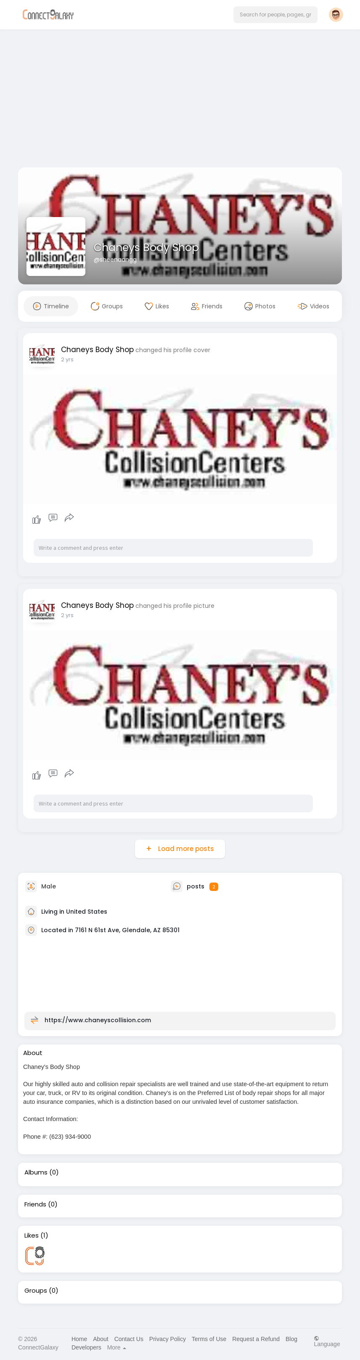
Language (327, 1341)
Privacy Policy (167, 1339)
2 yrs (67, 359)
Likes (31, 1235)
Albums (36, 1172)
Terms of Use (209, 1339)
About (101, 1339)
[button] (275, 14)
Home (79, 1339)
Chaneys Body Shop (146, 247)
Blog (291, 1339)
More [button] (117, 1347)
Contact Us (128, 1339)
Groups (35, 1290)
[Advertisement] (180, 100)
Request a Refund (256, 1339)
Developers (86, 1347)
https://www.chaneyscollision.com (98, 1020)
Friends (35, 1204)
